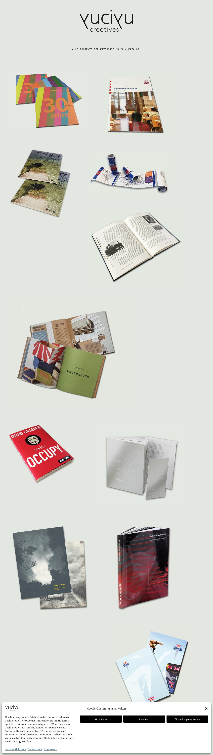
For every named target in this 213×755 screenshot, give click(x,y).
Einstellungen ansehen (187, 719)
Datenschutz (35, 749)
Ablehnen (144, 719)
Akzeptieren (100, 719)
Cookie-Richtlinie (15, 749)
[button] (206, 708)
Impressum (50, 749)
